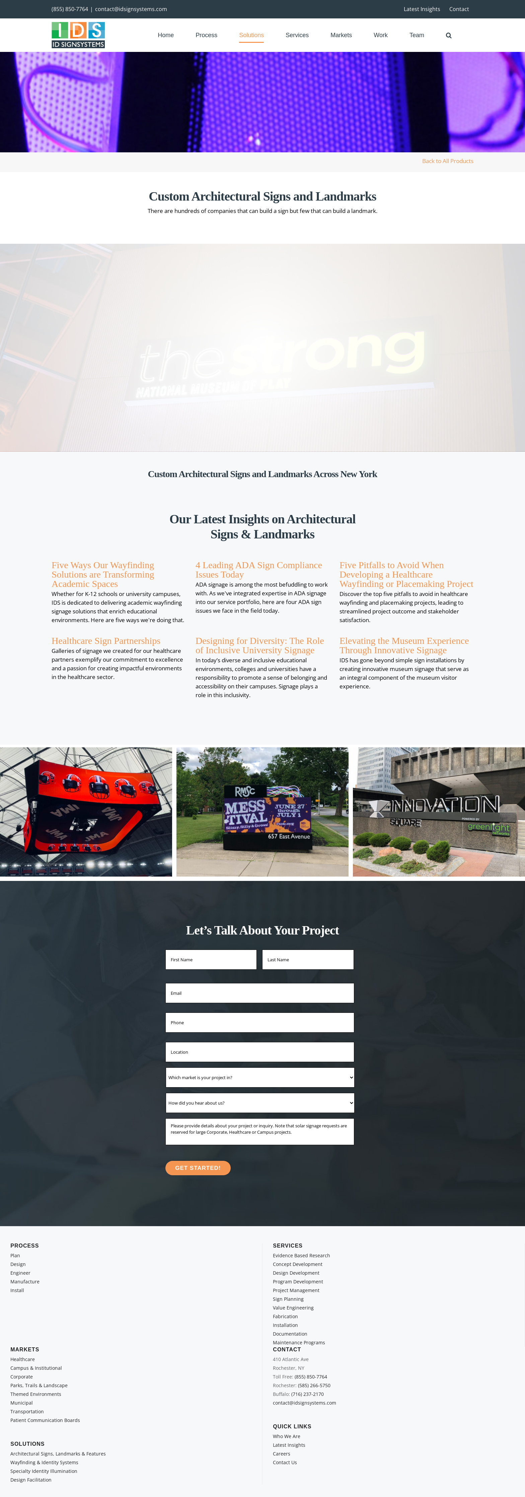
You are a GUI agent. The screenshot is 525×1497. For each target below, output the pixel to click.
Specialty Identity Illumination (43, 1471)
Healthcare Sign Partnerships (106, 640)
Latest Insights (289, 1445)
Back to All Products (447, 161)
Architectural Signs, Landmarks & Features (58, 1453)
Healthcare (22, 1359)
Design (18, 1264)
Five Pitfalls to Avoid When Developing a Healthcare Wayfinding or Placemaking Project (406, 574)
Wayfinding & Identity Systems (44, 1462)
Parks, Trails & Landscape (39, 1385)
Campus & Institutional (36, 1368)
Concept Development (297, 1264)
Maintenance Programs (299, 1342)
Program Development (298, 1281)
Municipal (21, 1403)
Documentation (290, 1334)
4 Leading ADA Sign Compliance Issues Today (259, 570)
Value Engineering (293, 1307)
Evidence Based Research (301, 1255)
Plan (15, 1255)
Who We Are (286, 1436)
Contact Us (285, 1462)
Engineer (20, 1273)
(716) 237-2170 (307, 1394)
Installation (285, 1325)
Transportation (27, 1411)
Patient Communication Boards (45, 1420)
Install (17, 1290)
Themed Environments (35, 1394)
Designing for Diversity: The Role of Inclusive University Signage (260, 645)
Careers (281, 1453)
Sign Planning (288, 1299)
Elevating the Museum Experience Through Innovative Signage (404, 645)
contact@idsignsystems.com (131, 9)
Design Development (296, 1273)
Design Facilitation (31, 1480)
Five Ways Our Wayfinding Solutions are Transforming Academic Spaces (103, 574)
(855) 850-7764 (70, 9)
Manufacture (25, 1281)
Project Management (296, 1290)
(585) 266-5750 (314, 1385)
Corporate (21, 1376)
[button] (449, 35)
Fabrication (285, 1316)
